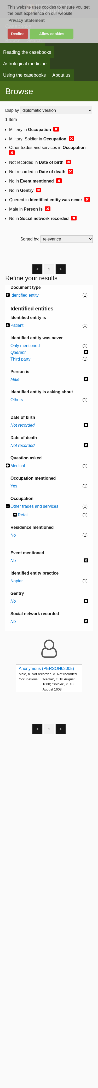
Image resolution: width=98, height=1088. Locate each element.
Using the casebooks (24, 75)
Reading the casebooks (27, 52)
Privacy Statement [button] (26, 20)
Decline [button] (17, 34)
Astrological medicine (25, 63)
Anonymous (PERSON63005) (46, 668)
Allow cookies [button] (51, 34)
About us (61, 75)
